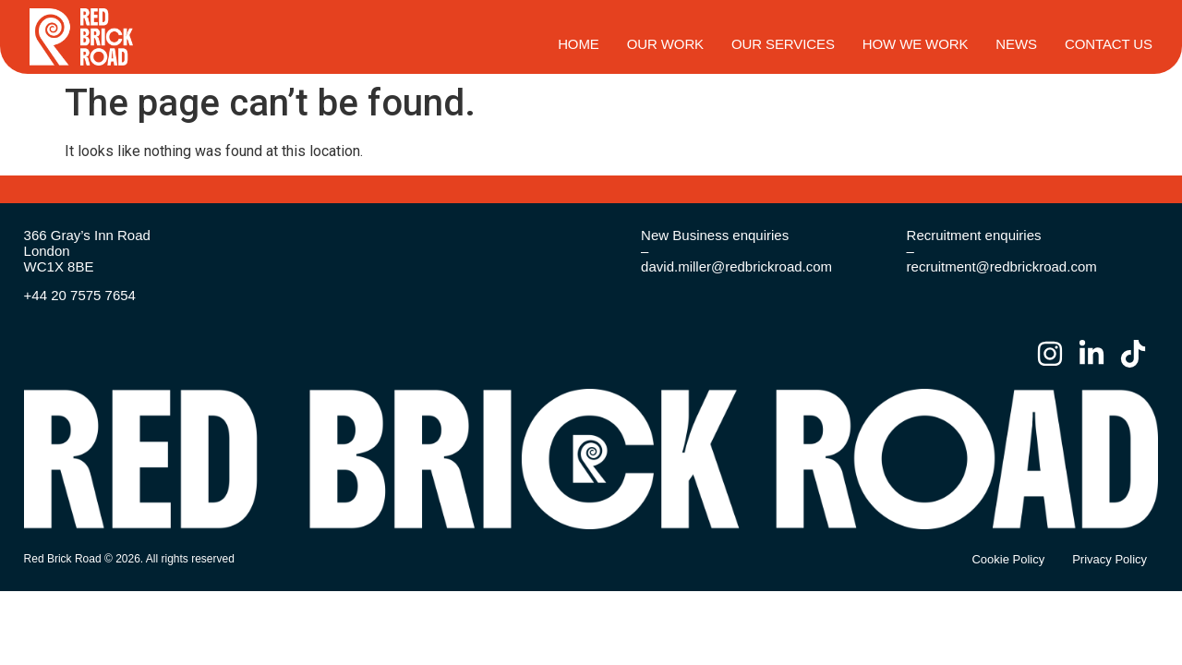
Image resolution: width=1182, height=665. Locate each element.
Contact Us (1108, 44)
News (1016, 44)
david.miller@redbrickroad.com (736, 266)
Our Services (783, 44)
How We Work (915, 44)
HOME (578, 44)
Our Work (665, 44)
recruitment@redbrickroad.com (1002, 266)
